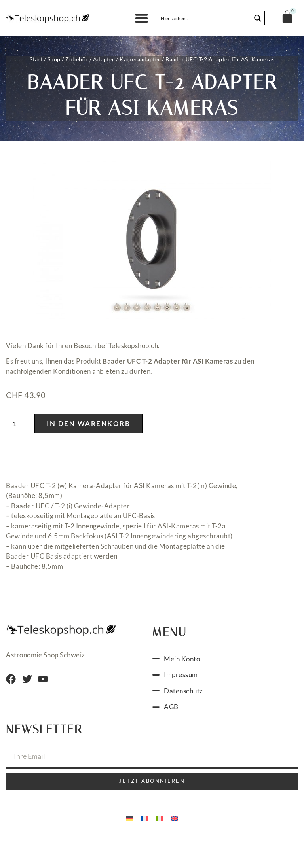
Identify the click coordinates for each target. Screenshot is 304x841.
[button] (141, 18)
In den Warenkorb (88, 426)
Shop (54, 59)
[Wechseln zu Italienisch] (159, 820)
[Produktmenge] (17, 426)
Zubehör (76, 59)
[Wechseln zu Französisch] (144, 820)
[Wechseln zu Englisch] (174, 820)
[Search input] (204, 18)
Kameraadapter (140, 59)
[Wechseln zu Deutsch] (129, 820)
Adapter (104, 59)
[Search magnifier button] (257, 18)
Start (36, 59)
